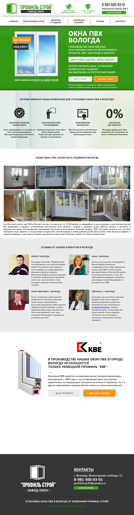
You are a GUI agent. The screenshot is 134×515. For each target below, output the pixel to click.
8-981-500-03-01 (113, 5)
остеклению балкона (100, 307)
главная (13, 21)
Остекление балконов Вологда (67, 505)
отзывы (100, 21)
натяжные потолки (79, 21)
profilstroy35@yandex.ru (90, 483)
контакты (120, 21)
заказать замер (105, 79)
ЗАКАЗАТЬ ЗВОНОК (114, 12)
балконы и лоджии (55, 21)
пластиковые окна (34, 21)
